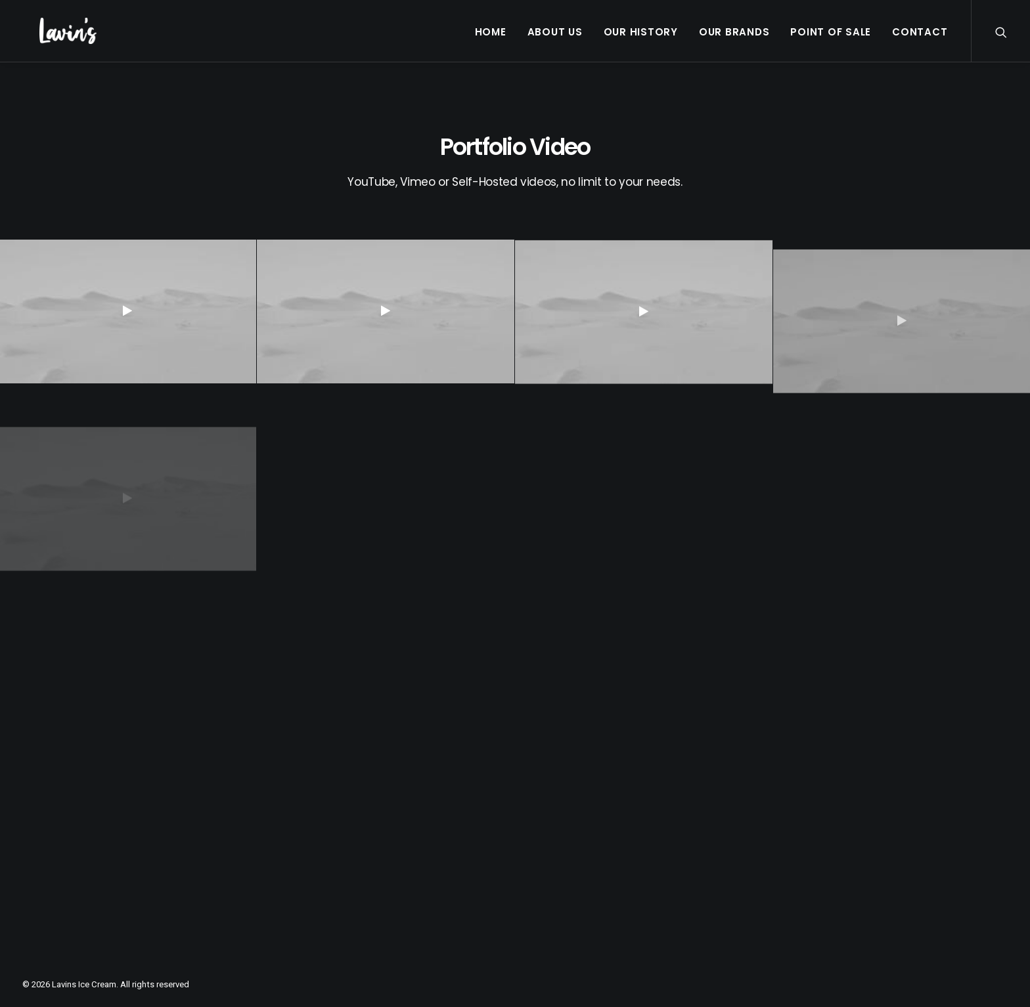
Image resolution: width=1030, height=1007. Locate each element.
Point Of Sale (830, 32)
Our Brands (734, 32)
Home (490, 32)
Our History (641, 32)
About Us (555, 32)
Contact (919, 32)
